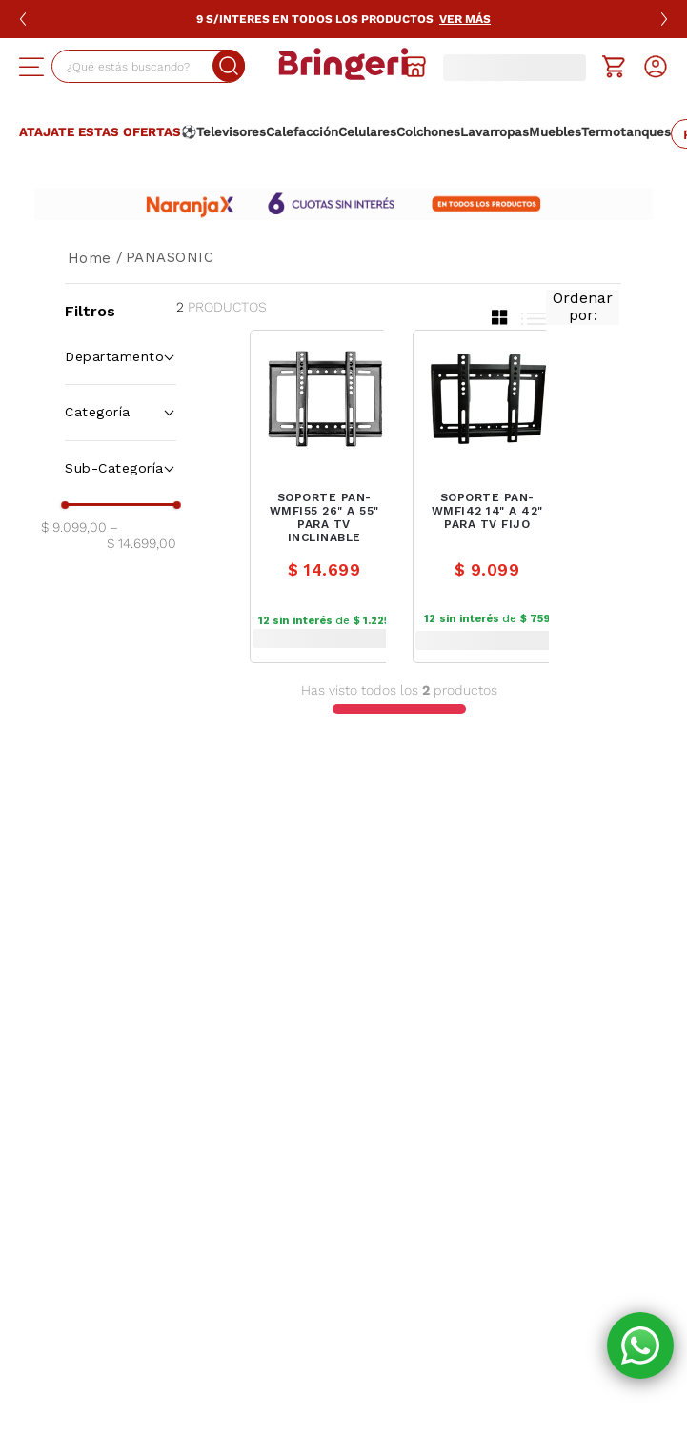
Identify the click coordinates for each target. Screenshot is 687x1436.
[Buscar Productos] (196, 65)
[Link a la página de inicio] (89, 259)
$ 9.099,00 (74, 527)
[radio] (500, 317)
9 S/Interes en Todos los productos (343, 19)
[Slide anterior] (23, 19)
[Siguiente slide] (664, 19)
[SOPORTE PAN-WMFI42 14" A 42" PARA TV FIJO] (487, 496)
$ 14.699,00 (141, 534)
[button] (31, 66)
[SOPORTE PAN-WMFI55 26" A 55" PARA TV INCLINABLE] (324, 496)
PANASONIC (170, 257)
